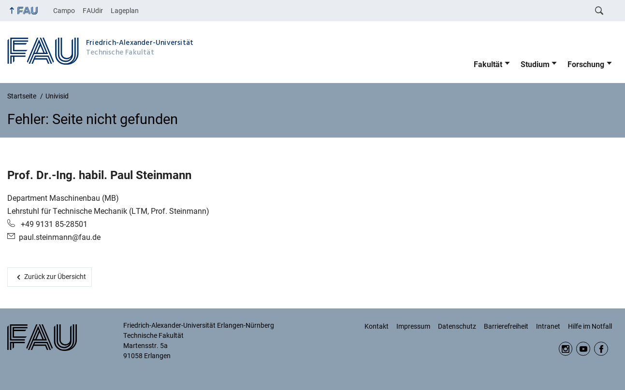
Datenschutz (457, 326)
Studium (535, 64)
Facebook (601, 349)
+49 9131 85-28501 (53, 224)
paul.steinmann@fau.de (60, 237)
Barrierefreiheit (506, 326)
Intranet (548, 326)
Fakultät (488, 64)
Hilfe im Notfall (590, 326)
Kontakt (376, 326)
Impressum (413, 326)
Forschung (585, 64)
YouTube (583, 349)
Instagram (566, 349)
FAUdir (93, 10)
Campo (64, 10)
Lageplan (125, 10)
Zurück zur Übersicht (55, 276)
